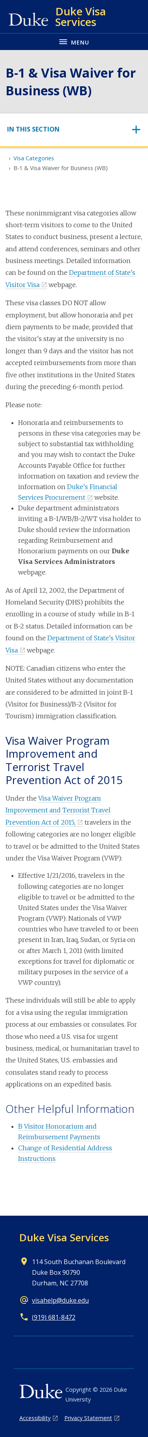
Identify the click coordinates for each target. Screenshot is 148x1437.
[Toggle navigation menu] (74, 41)
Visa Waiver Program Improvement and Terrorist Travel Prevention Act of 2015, (58, 810)
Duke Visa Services (64, 1237)
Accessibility (35, 1418)
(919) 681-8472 (53, 1317)
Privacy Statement (88, 1418)
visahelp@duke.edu (60, 1300)
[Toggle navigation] (74, 129)
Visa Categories (33, 158)
